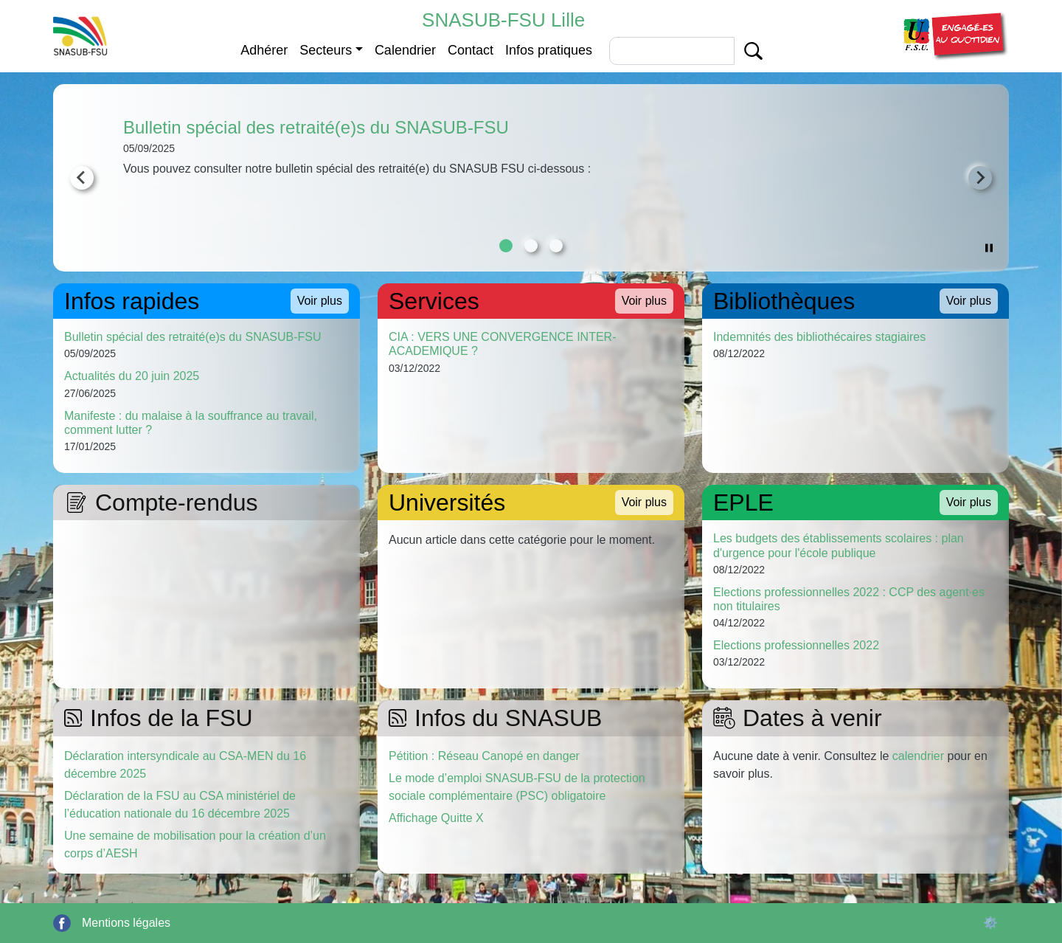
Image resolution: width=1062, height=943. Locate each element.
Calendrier (405, 50)
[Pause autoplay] (989, 247)
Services (434, 301)
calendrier (918, 756)
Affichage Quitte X (436, 818)
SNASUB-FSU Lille (503, 20)
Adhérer (264, 50)
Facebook (62, 923)
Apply (753, 51)
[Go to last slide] (82, 178)
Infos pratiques (548, 50)
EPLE (743, 502)
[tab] (506, 245)
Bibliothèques (784, 301)
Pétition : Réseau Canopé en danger (484, 756)
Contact (470, 50)
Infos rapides (131, 301)
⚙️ (990, 922)
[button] (953, 35)
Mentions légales (126, 922)
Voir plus (319, 300)
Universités (447, 502)
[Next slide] (980, 178)
